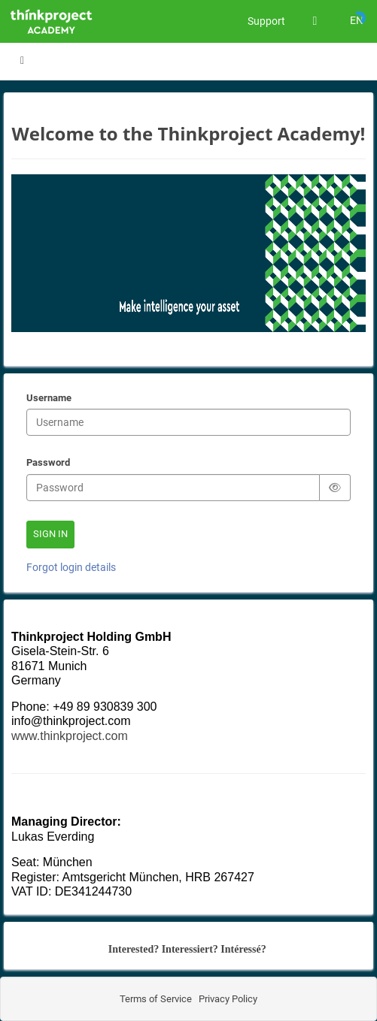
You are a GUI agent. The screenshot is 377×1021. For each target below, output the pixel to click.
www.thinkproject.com (69, 736)
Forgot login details (71, 567)
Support (266, 21)
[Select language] (356, 21)
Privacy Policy (226, 998)
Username (48, 399)
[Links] (315, 21)
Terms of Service (156, 998)
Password (48, 463)
